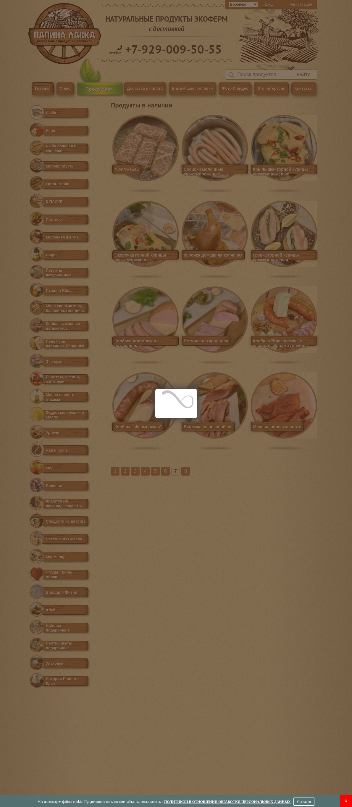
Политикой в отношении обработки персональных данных (227, 802)
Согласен (304, 802)
